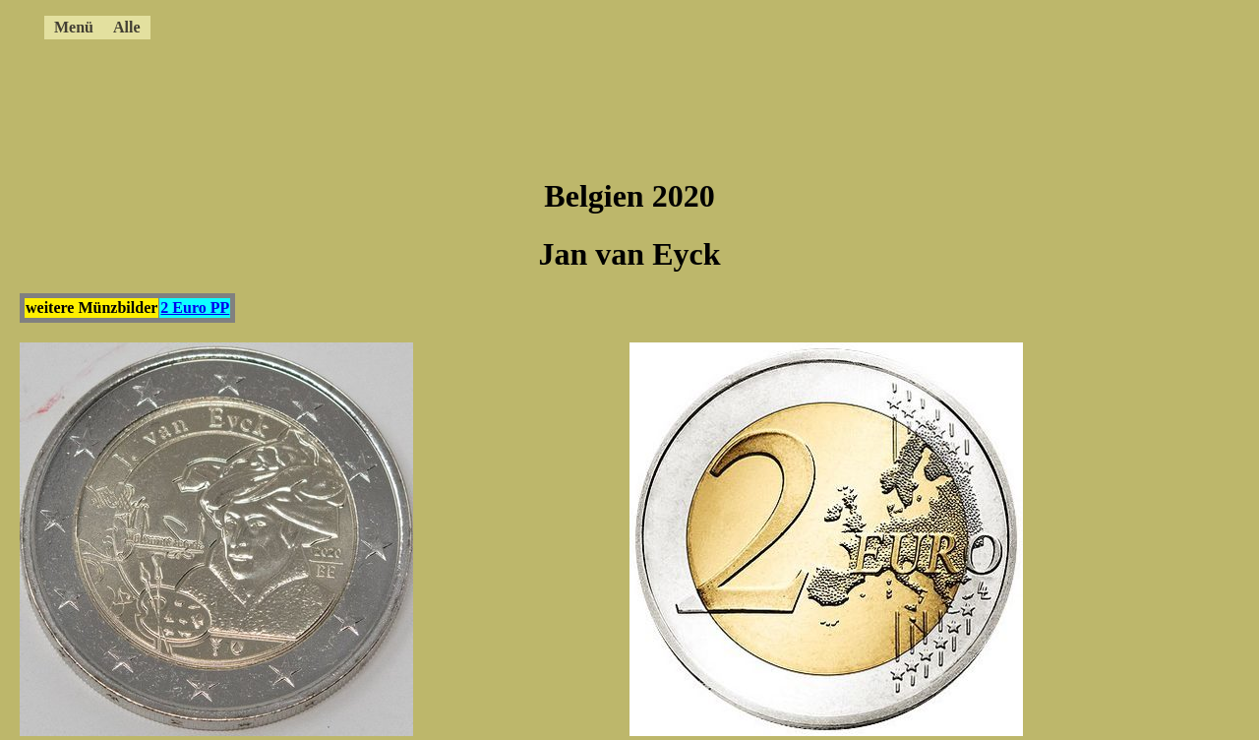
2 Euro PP (194, 307)
